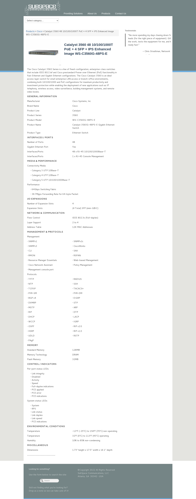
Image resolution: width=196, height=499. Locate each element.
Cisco (39, 31)
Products (106, 13)
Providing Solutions (73, 13)
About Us (92, 13)
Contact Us (120, 13)
